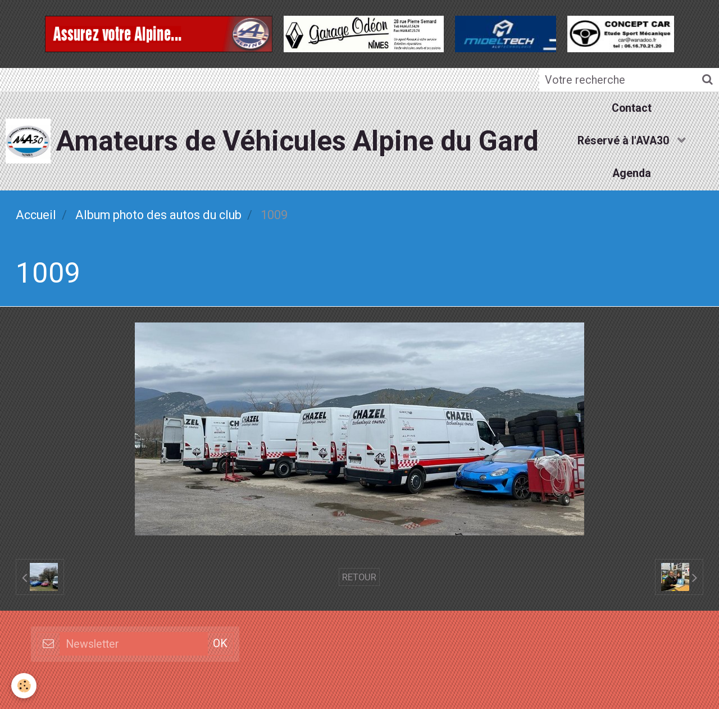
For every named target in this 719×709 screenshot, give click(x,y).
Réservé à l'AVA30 (624, 140)
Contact (632, 108)
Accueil (36, 215)
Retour (359, 577)
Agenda (631, 173)
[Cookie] (24, 685)
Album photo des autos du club (158, 215)
